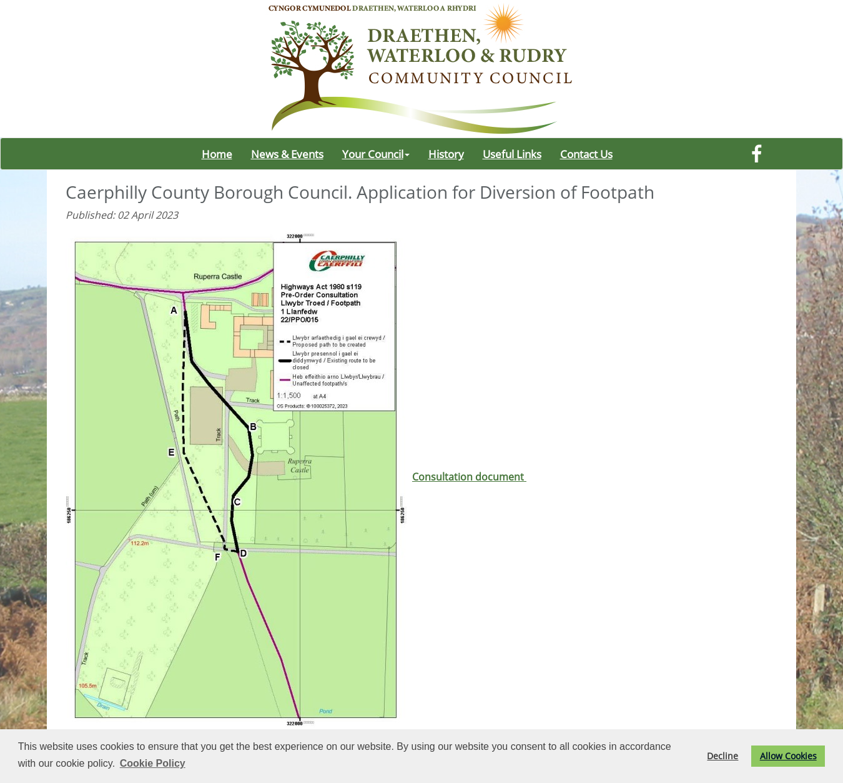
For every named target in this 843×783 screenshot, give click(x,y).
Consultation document (296, 477)
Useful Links (512, 153)
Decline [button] (722, 756)
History (446, 153)
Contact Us (586, 153)
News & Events (287, 153)
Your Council (376, 153)
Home (217, 153)
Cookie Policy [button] (152, 763)
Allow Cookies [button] (788, 756)
